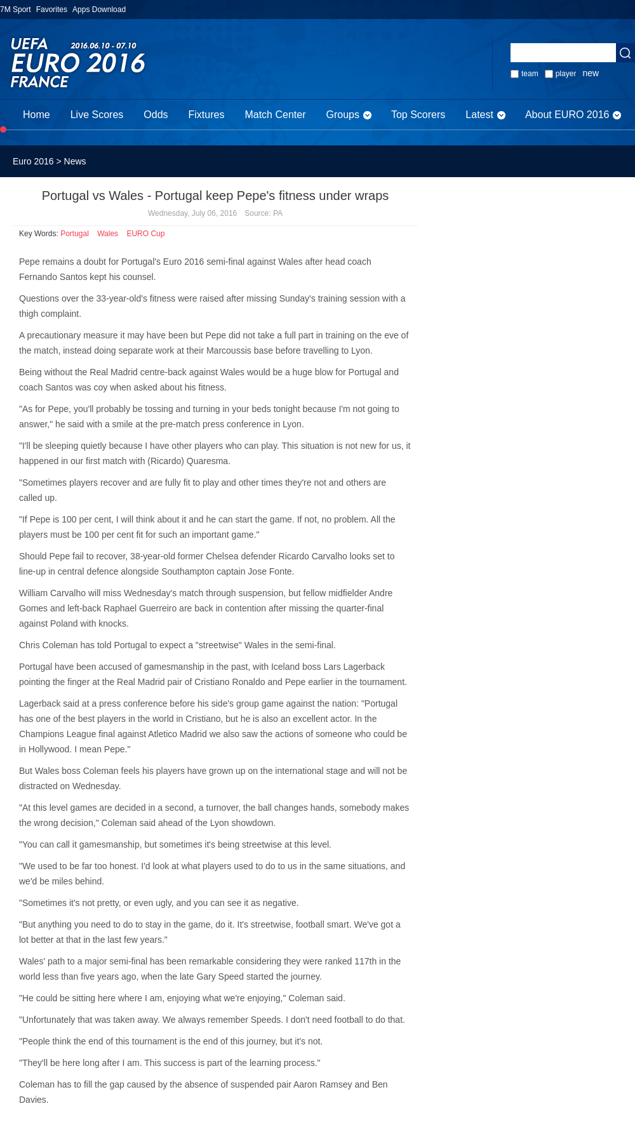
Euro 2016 (33, 161)
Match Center (274, 114)
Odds (156, 114)
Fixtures (207, 114)
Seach (625, 52)
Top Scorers (418, 114)
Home (36, 114)
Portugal (74, 233)
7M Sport (15, 9)
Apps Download (99, 9)
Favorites (51, 9)
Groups (342, 114)
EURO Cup (145, 233)
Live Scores (97, 114)
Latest (479, 114)
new (590, 73)
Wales (107, 233)
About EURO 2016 (567, 114)
